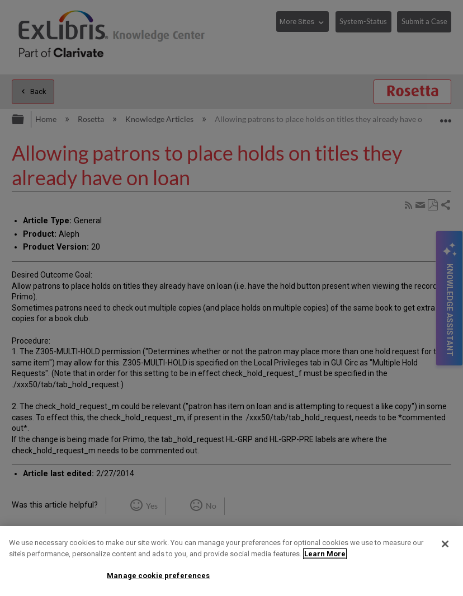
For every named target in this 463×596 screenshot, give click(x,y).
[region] (231, 561)
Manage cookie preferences (158, 575)
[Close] (445, 544)
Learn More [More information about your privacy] (325, 554)
